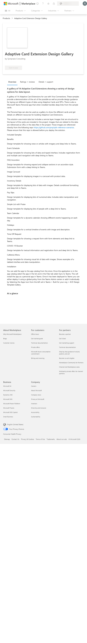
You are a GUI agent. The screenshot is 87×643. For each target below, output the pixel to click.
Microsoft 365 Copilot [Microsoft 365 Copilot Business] (10, 412)
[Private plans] (54, 3)
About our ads (62, 439)
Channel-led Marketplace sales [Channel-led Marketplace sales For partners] (69, 367)
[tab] (13, 82)
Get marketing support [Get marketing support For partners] (66, 343)
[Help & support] (43, 3)
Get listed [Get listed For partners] (62, 338)
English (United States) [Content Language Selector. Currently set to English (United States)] (15, 424)
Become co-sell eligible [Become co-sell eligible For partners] (66, 358)
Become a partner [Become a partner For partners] (65, 334)
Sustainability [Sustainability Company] (35, 417)
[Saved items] (48, 3)
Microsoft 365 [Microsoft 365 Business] (7, 399)
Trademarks (51, 439)
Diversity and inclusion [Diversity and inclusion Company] (38, 408)
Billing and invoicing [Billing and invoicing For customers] (37, 358)
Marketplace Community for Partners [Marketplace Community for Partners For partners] (71, 363)
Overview (12, 81)
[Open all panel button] (7, 10)
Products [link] (6, 18)
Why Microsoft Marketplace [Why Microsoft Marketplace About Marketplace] (12, 334)
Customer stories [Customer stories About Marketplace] (9, 343)
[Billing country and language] (68, 3)
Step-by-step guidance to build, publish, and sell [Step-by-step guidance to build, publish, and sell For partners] (69, 353)
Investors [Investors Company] (34, 404)
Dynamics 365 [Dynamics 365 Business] (8, 395)
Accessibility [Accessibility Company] (35, 412)
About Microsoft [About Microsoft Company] (36, 390)
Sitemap (7, 439)
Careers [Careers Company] (33, 386)
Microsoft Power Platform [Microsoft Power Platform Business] (11, 404)
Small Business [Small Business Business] (8, 417)
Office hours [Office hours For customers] (35, 334)
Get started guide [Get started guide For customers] (37, 338)
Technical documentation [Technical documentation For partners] (67, 347)
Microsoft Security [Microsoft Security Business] (9, 390)
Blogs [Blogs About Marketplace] (5, 338)
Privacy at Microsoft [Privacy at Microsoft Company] (37, 399)
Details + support (46, 81)
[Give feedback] (37, 3)
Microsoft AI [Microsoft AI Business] (7, 386)
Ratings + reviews (27, 81)
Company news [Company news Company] (36, 395)
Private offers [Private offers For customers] (35, 347)
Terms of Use (40, 439)
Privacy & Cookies (27, 439)
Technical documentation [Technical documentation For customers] (39, 343)
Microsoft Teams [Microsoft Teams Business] (8, 408)
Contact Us (15, 439)
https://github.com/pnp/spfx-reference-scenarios (54, 127)
